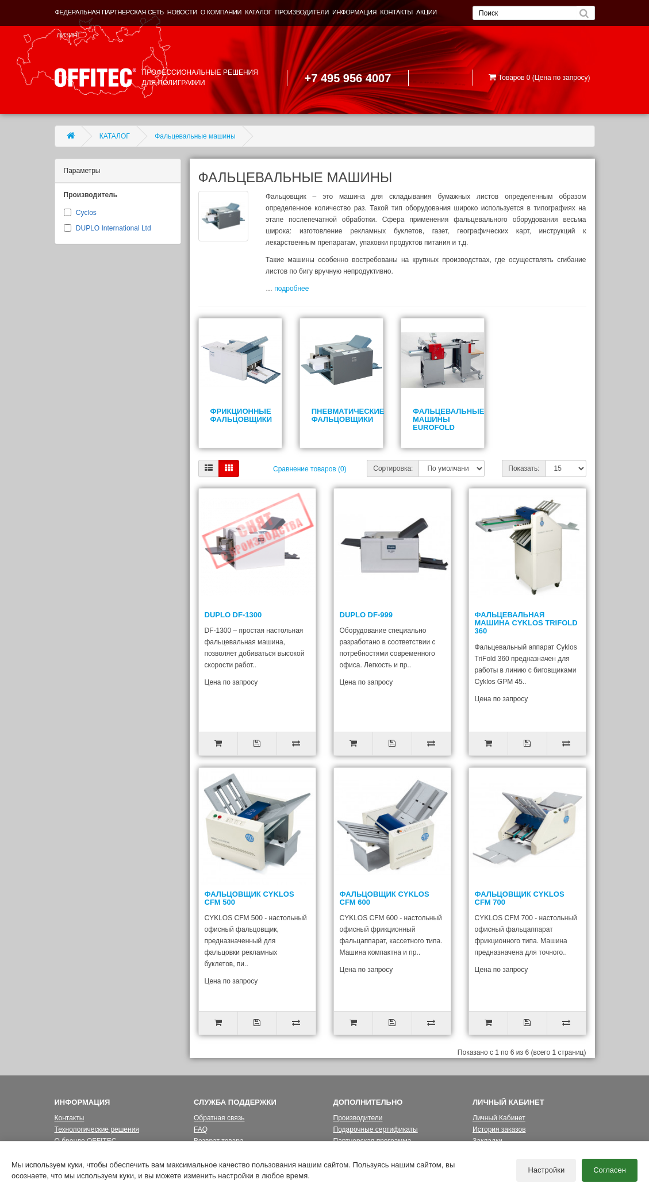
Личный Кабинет (499, 1118)
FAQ (201, 1129)
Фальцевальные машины (195, 136)
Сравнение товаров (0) (310, 469)
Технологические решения (97, 1129)
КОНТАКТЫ (396, 12)
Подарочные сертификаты (375, 1129)
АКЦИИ (426, 12)
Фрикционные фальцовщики (241, 415)
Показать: (523, 468)
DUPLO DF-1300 (233, 614)
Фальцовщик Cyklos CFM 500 (249, 898)
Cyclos (86, 213)
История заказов (499, 1129)
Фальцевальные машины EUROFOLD (449, 419)
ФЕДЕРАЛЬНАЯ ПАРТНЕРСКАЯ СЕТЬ (109, 12)
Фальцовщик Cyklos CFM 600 (384, 898)
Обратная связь (219, 1118)
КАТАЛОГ (258, 12)
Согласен (609, 1170)
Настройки (546, 1170)
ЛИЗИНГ (69, 35)
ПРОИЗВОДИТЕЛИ (302, 12)
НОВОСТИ (182, 12)
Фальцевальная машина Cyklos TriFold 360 (526, 623)
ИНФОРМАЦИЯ (354, 12)
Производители (358, 1118)
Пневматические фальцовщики (348, 415)
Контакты (70, 1118)
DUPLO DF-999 (366, 614)
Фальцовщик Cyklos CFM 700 (519, 898)
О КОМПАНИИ (221, 12)
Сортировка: (393, 468)
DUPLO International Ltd (113, 228)
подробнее (291, 289)
